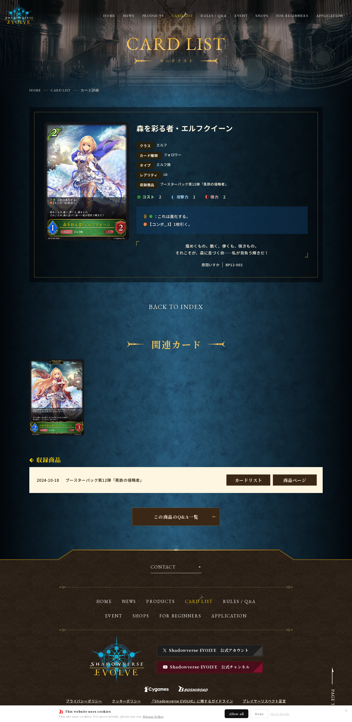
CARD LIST (61, 90)
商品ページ (294, 480)
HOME (35, 90)
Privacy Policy (153, 716)
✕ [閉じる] (346, 710)
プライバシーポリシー (84, 701)
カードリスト (248, 480)
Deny (259, 714)
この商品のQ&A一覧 (176, 517)
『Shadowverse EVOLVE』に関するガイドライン (192, 701)
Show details (279, 713)
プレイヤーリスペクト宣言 (264, 701)
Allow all (236, 714)
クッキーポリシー (126, 701)
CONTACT (163, 567)
